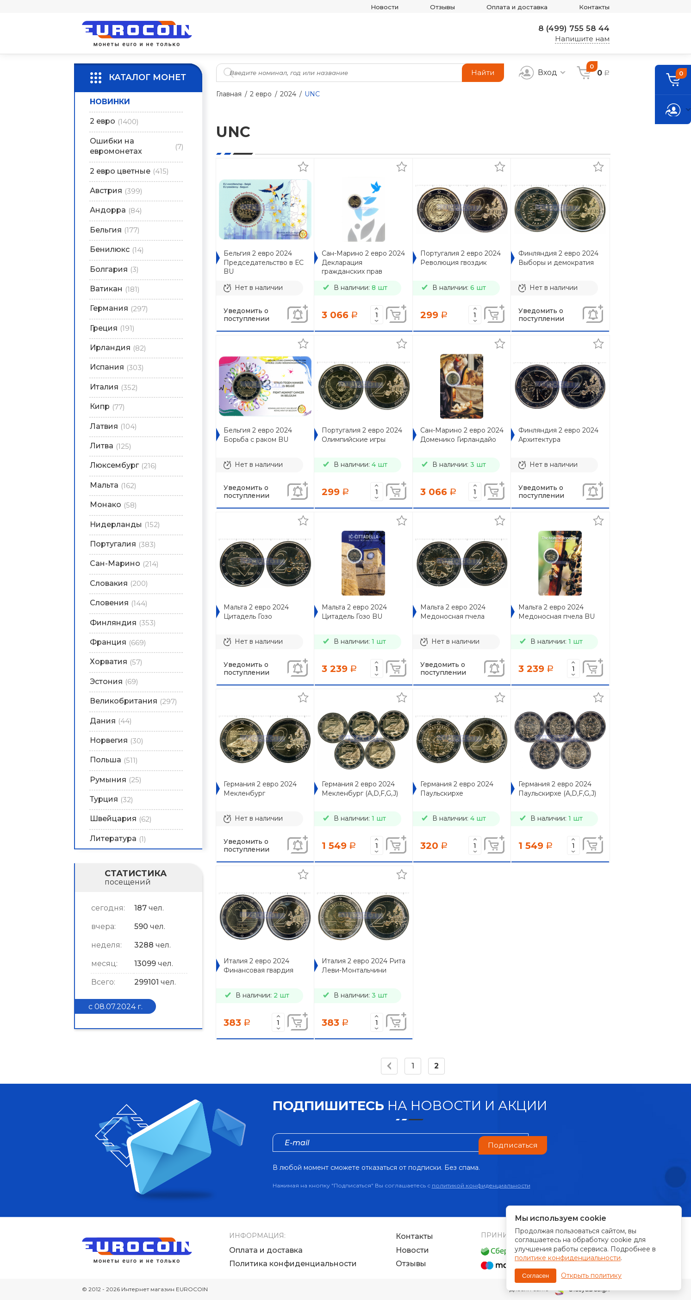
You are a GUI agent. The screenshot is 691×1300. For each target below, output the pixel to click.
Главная (229, 94)
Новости (363, 6)
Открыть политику (591, 1275)
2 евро (261, 94)
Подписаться (512, 1142)
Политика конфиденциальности (293, 1264)
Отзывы (426, 6)
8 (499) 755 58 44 (571, 28)
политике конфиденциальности (568, 1258)
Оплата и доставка (507, 6)
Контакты (592, 6)
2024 (288, 94)
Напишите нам (582, 39)
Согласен (535, 1275)
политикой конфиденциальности (481, 1185)
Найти (482, 72)
